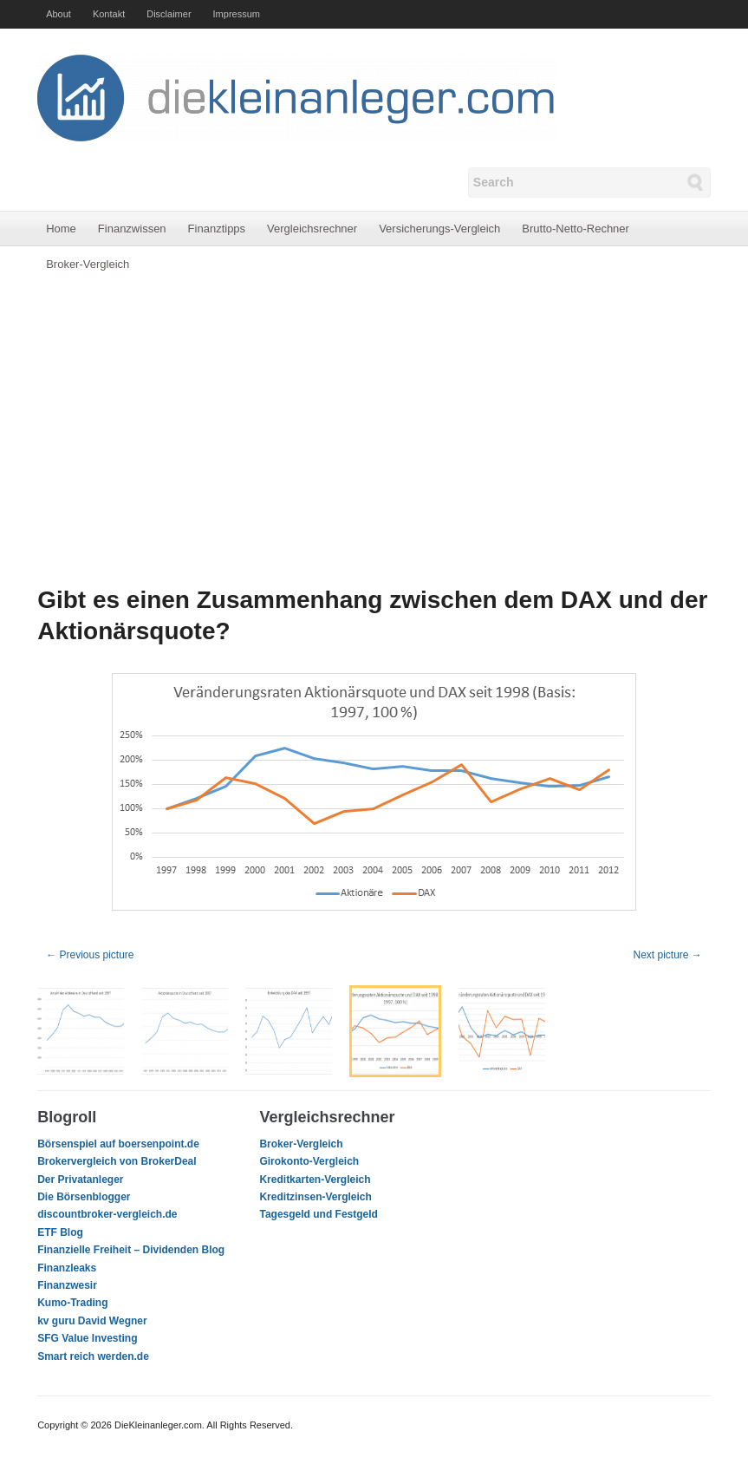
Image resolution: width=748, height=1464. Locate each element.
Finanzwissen (132, 228)
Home (61, 228)
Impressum (236, 14)
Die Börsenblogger (83, 1197)
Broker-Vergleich (87, 264)
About (58, 14)
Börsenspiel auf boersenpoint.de (118, 1144)
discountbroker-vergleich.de (107, 1214)
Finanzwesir (67, 1285)
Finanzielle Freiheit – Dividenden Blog (130, 1250)
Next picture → (667, 955)
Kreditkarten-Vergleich (314, 1179)
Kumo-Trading (72, 1303)
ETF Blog (60, 1232)
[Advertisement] (374, 433)
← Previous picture (89, 955)
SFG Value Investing (87, 1338)
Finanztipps (216, 228)
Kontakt (109, 14)
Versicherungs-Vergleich (439, 228)
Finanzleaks (66, 1268)
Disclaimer (168, 14)
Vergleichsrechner (312, 228)
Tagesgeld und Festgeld (318, 1214)
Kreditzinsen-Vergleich (315, 1197)
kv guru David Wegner (91, 1321)
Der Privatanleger (80, 1179)
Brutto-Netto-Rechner (575, 228)
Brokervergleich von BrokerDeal (116, 1161)
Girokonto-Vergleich (309, 1161)
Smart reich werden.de (93, 1356)
